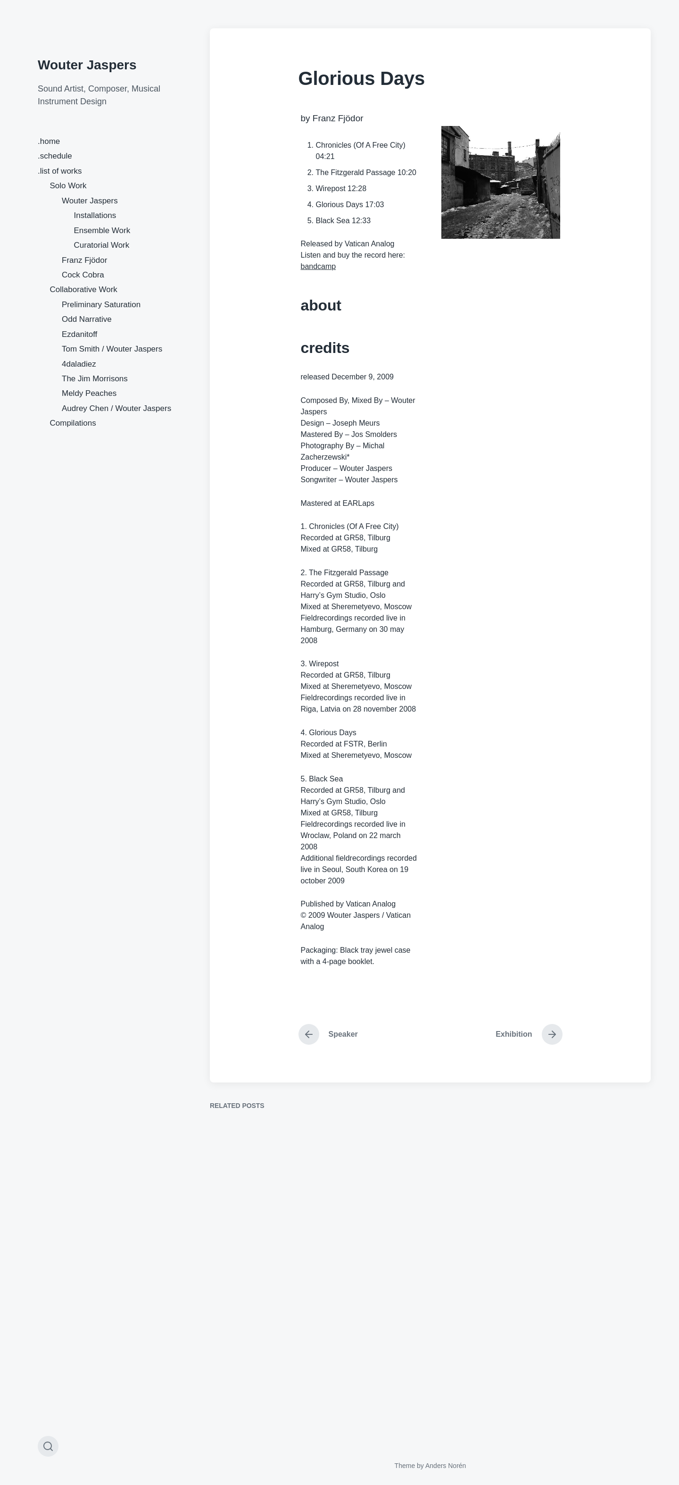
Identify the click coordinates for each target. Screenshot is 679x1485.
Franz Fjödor (84, 260)
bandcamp (318, 266)
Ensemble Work (102, 230)
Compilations (73, 423)
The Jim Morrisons (95, 378)
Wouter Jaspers (87, 65)
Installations (95, 215)
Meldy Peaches (89, 393)
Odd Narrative (87, 319)
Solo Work (68, 185)
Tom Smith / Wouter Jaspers (112, 348)
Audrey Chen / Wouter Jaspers (116, 408)
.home (49, 141)
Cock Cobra (83, 274)
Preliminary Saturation (101, 304)
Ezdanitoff (79, 334)
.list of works (60, 171)
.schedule (55, 155)
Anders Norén (445, 1465)
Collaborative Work (83, 289)
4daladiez (79, 364)
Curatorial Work (102, 245)
